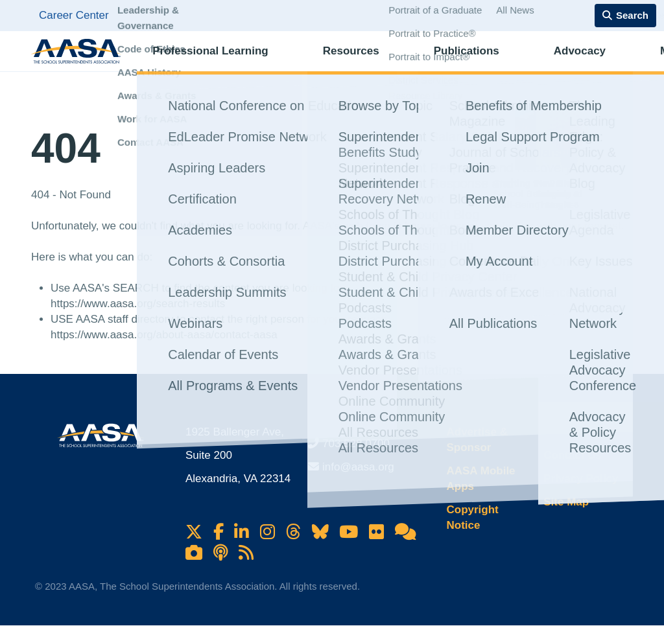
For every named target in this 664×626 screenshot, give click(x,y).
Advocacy (499, 62)
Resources (323, 62)
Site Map (566, 502)
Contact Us (572, 455)
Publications (412, 62)
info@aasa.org (358, 467)
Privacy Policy (580, 478)
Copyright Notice (472, 517)
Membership (586, 62)
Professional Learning (209, 62)
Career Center (74, 15)
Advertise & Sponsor (476, 440)
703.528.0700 (356, 443)
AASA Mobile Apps (480, 479)
